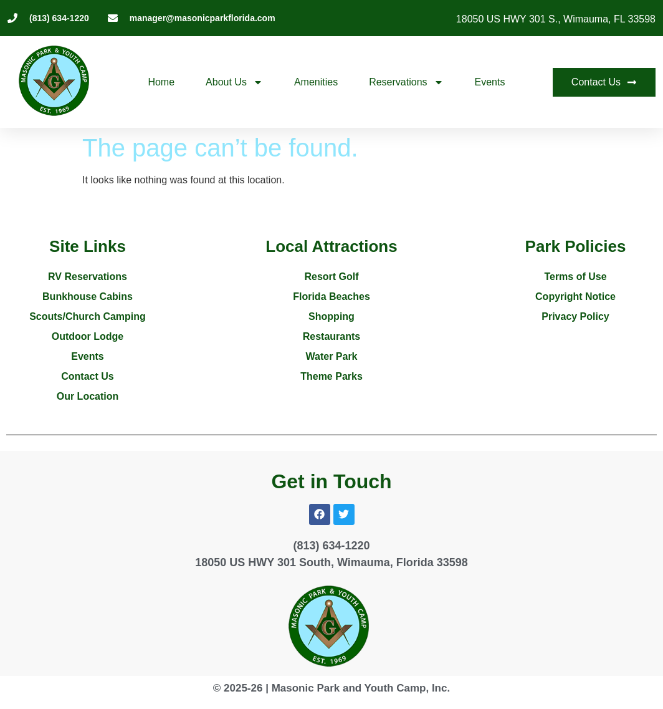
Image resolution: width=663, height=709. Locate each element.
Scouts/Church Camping (87, 316)
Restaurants (331, 336)
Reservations (406, 82)
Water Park (332, 356)
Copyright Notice (575, 296)
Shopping (331, 316)
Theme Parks (331, 376)
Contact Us (87, 376)
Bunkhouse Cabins (87, 296)
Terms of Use (575, 276)
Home (161, 82)
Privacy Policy (575, 316)
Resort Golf (331, 276)
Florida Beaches (331, 296)
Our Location (88, 396)
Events (490, 82)
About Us (234, 82)
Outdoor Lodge (88, 336)
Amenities (316, 82)
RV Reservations (87, 276)
